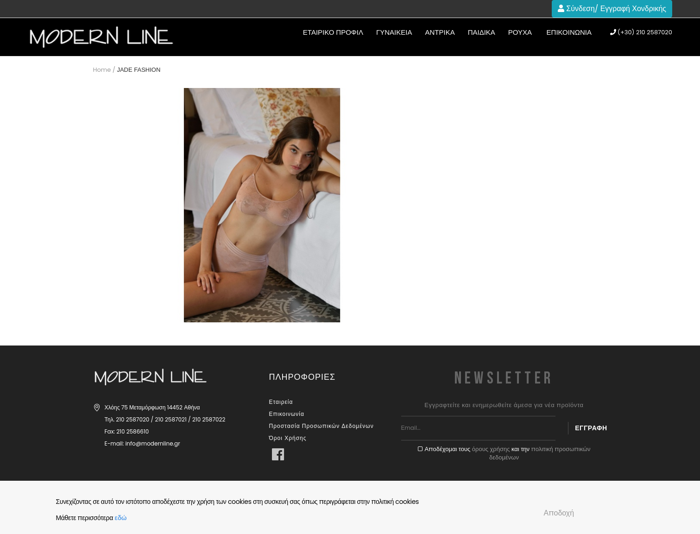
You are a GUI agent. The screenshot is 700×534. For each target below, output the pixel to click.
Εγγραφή (591, 428)
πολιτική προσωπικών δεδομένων (539, 453)
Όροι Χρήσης (288, 438)
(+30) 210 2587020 (641, 32)
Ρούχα (520, 32)
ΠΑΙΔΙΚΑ (481, 32)
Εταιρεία (281, 402)
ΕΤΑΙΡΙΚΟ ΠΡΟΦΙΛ (333, 32)
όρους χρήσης (491, 449)
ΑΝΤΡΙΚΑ (439, 32)
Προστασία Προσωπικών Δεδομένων (321, 426)
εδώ (120, 517)
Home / (104, 69)
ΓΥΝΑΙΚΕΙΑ (394, 32)
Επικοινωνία (569, 32)
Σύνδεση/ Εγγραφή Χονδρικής (612, 8)
